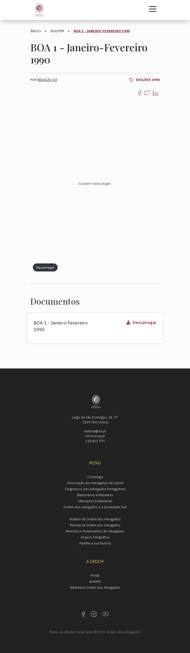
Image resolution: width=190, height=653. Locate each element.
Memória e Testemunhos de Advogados (95, 531)
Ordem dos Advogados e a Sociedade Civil (95, 507)
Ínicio (35, 31)
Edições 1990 (148, 80)
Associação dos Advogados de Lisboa (95, 483)
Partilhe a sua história (95, 543)
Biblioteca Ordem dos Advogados (95, 587)
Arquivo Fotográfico (95, 537)
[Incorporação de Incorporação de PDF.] (95, 183)
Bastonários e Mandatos (95, 495)
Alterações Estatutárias (95, 501)
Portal (95, 575)
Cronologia (95, 477)
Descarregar (45, 267)
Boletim (57, 31)
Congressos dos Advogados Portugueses (95, 489)
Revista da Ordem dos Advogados (95, 525)
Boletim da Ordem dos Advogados (95, 519)
